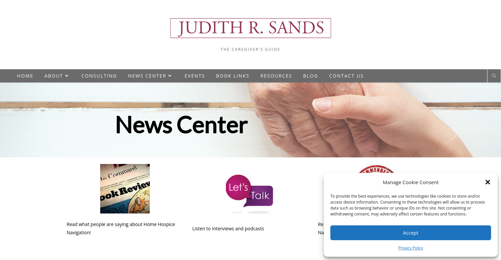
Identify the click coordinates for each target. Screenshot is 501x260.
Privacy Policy (410, 248)
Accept (411, 232)
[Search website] (494, 76)
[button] (487, 182)
